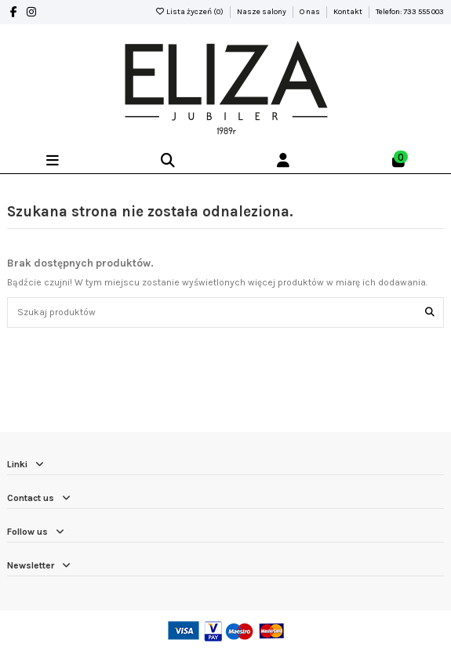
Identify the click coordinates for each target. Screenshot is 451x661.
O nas (311, 11)
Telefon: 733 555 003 (410, 11)
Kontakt (348, 11)
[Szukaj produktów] (430, 312)
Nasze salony (262, 11)
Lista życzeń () (190, 11)
